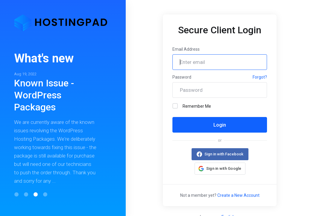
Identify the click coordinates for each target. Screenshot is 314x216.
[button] (16, 194)
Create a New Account (238, 195)
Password (181, 77)
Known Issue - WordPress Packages (44, 95)
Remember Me (191, 106)
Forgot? (260, 77)
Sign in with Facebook (223, 154)
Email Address (186, 49)
